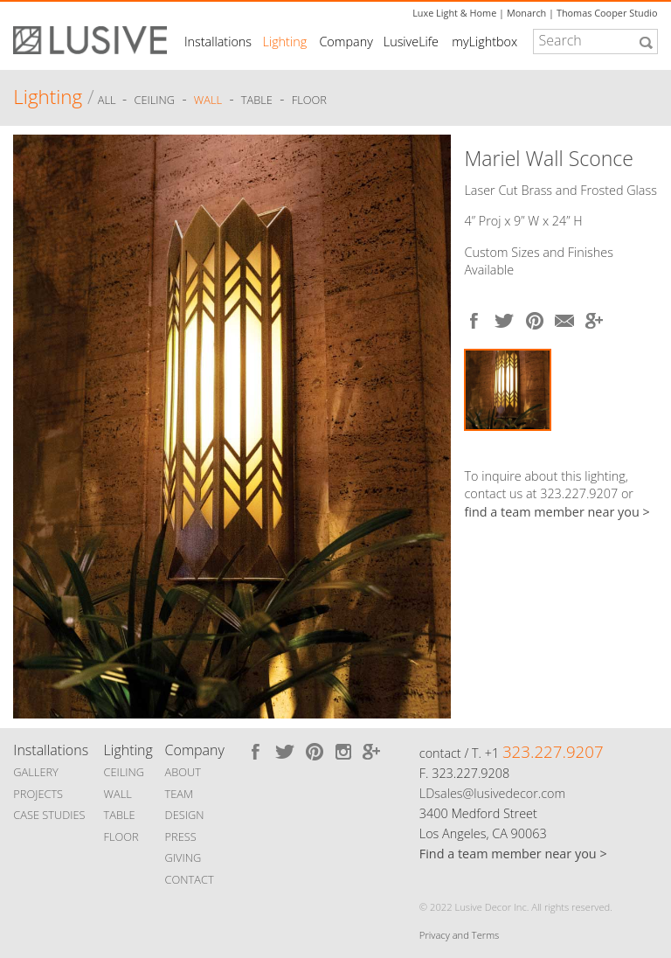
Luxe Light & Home (454, 12)
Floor (309, 100)
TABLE (119, 815)
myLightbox (484, 41)
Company (345, 41)
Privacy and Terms (459, 934)
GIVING (183, 857)
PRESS (181, 836)
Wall (208, 100)
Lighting (285, 41)
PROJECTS (38, 794)
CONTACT (189, 879)
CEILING (124, 772)
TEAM (179, 794)
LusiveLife (411, 41)
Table (257, 100)
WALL (118, 794)
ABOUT (183, 772)
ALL (108, 100)
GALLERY (36, 772)
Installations (218, 41)
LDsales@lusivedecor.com (492, 793)
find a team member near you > (556, 511)
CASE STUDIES (49, 815)
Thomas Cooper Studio (607, 12)
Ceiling (155, 100)
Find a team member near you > (513, 853)
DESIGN (184, 815)
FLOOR (121, 836)
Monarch (526, 12)
